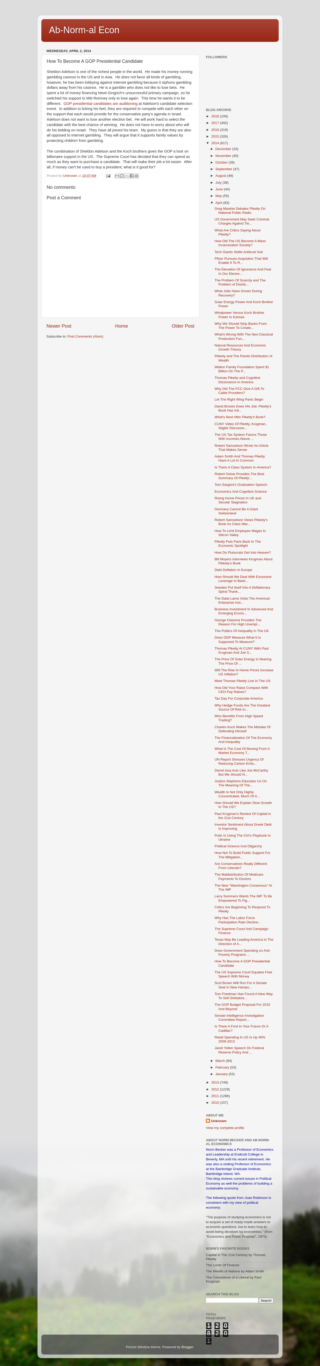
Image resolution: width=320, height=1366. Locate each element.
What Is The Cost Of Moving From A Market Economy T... (242, 751)
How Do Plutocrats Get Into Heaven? (243, 552)
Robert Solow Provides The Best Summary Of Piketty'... (239, 476)
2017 (215, 123)
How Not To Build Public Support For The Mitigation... (242, 855)
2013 (215, 1082)
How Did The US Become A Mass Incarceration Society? (240, 243)
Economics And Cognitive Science (241, 491)
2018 (215, 116)
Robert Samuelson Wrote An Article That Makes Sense (241, 448)
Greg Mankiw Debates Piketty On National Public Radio (240, 211)
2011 (215, 1096)
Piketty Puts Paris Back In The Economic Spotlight (238, 544)
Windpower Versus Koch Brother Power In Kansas (239, 315)
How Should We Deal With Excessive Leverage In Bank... (243, 579)
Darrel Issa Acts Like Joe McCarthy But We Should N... (241, 772)
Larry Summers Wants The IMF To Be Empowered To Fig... (243, 898)
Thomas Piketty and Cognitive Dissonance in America (237, 380)
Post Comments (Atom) (85, 336)
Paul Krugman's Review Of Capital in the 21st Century (243, 816)
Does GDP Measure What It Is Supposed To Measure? (238, 639)
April (219, 203)
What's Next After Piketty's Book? (240, 417)
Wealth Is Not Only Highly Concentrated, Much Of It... (237, 794)
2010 (215, 1102)
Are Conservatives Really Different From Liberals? (241, 866)
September (224, 169)
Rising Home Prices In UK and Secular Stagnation (238, 500)
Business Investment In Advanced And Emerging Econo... (244, 611)
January (222, 1074)
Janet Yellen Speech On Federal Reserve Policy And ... (239, 1050)
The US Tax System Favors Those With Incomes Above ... (241, 437)
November (223, 156)
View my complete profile (225, 1128)
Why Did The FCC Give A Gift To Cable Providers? (239, 391)
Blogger (187, 1347)
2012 (215, 1089)
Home (121, 326)
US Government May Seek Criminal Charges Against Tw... (242, 221)
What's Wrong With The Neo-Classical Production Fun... (244, 336)
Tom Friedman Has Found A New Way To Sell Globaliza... (244, 996)
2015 (215, 136)
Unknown (219, 1121)
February (222, 1067)
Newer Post (58, 326)
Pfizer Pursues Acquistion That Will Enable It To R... (241, 261)
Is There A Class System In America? (243, 467)
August (221, 176)
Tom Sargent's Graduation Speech (241, 485)
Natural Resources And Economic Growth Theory (240, 347)
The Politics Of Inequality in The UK (242, 631)
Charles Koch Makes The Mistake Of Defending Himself (243, 729)
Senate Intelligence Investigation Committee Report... (239, 1018)
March (220, 1061)
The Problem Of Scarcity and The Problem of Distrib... (240, 282)
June (219, 189)
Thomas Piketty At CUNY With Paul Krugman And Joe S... (242, 650)
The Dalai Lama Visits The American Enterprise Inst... (242, 600)
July (219, 182)
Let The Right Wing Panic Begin (239, 399)
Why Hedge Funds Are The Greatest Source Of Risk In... (242, 707)
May (219, 196)
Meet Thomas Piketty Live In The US (242, 681)
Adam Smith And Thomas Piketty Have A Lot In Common (240, 458)
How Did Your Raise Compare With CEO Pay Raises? (241, 690)
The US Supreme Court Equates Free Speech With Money (243, 974)
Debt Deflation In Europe (233, 570)
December (223, 149)
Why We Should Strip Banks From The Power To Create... (241, 326)
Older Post (183, 326)
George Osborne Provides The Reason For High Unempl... (238, 622)
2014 (215, 143)
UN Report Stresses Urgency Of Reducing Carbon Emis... (239, 761)
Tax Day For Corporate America (239, 698)
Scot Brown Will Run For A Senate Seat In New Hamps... (241, 985)
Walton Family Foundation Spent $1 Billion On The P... (242, 369)
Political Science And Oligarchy (238, 846)
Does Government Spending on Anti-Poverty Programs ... (243, 953)
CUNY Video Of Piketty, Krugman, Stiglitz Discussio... (240, 426)
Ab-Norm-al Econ (84, 30)
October (222, 162)
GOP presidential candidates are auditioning (99, 104)
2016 (215, 130)
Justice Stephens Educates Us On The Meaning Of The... (241, 783)
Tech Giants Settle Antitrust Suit (239, 252)
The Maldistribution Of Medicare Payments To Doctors (239, 876)
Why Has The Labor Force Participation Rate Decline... (238, 920)
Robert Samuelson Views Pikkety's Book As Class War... (241, 522)
